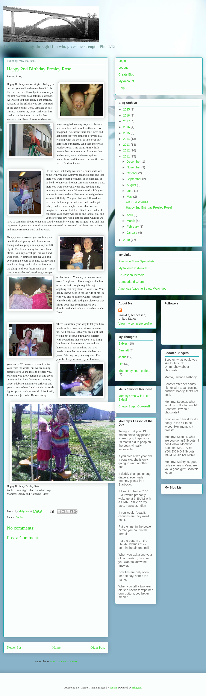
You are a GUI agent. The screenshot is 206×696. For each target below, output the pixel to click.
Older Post (98, 647)
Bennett (123, 350)
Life (120, 364)
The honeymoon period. (134, 370)
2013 (127, 144)
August (132, 185)
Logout (123, 67)
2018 (127, 115)
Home (56, 647)
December (134, 161)
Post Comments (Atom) (63, 661)
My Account (126, 81)
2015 (127, 133)
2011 (127, 156)
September (134, 179)
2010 (127, 240)
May (130, 196)
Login (122, 60)
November (134, 167)
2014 (127, 139)
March (131, 220)
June (130, 190)
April (130, 215)
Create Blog (126, 74)
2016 (127, 127)
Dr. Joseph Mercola (131, 275)
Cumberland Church (131, 281)
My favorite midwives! (132, 268)
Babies (19, 517)
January (132, 232)
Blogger (136, 687)
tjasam (113, 687)
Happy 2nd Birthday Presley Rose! (149, 207)
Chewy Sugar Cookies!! (134, 406)
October (132, 173)
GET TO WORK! (137, 201)
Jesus (122, 357)
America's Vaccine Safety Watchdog (142, 288)
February (133, 226)
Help (121, 88)
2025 (127, 109)
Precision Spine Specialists (136, 261)
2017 (127, 121)
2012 (127, 150)
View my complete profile (135, 323)
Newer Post (14, 647)
